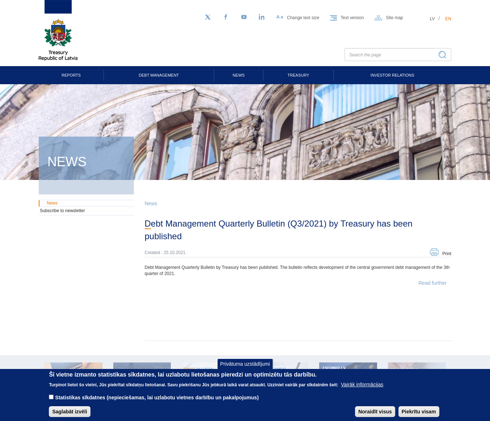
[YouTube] (244, 17)
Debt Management (159, 75)
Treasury (298, 75)
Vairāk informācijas (362, 389)
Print (446, 253)
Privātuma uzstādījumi (245, 368)
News (239, 75)
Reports (71, 75)
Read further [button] (432, 283)
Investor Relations (392, 75)
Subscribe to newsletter (62, 210)
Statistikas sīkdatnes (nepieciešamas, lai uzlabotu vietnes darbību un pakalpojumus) (157, 402)
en (448, 18)
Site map (394, 17)
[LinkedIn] (262, 17)
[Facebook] (226, 17)
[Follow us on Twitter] (207, 17)
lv (432, 18)
